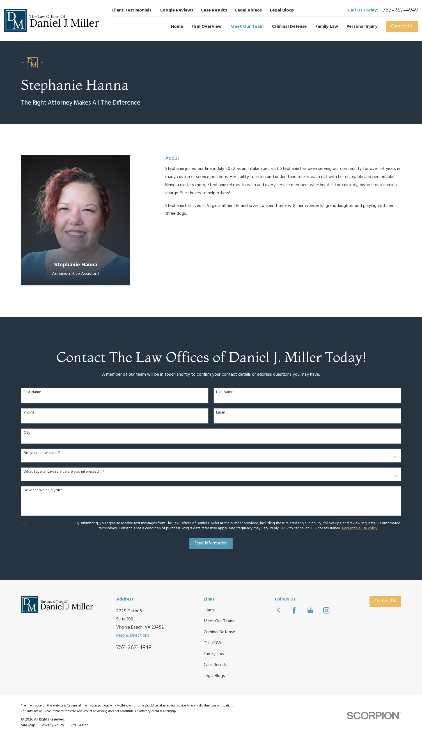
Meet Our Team (219, 621)
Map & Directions (132, 635)
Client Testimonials (131, 10)
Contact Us (402, 26)
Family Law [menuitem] (326, 26)
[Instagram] (326, 610)
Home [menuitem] (177, 26)
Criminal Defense (219, 632)
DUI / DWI (213, 643)
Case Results (214, 10)
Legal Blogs (282, 10)
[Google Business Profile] (310, 610)
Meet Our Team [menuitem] (246, 26)
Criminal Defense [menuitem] (289, 26)
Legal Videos (248, 10)
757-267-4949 (400, 10)
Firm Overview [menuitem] (206, 26)
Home (209, 610)
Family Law (214, 654)
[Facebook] (294, 610)
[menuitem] (28, 725)
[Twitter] (278, 610)
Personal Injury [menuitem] (362, 26)
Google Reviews (176, 10)
